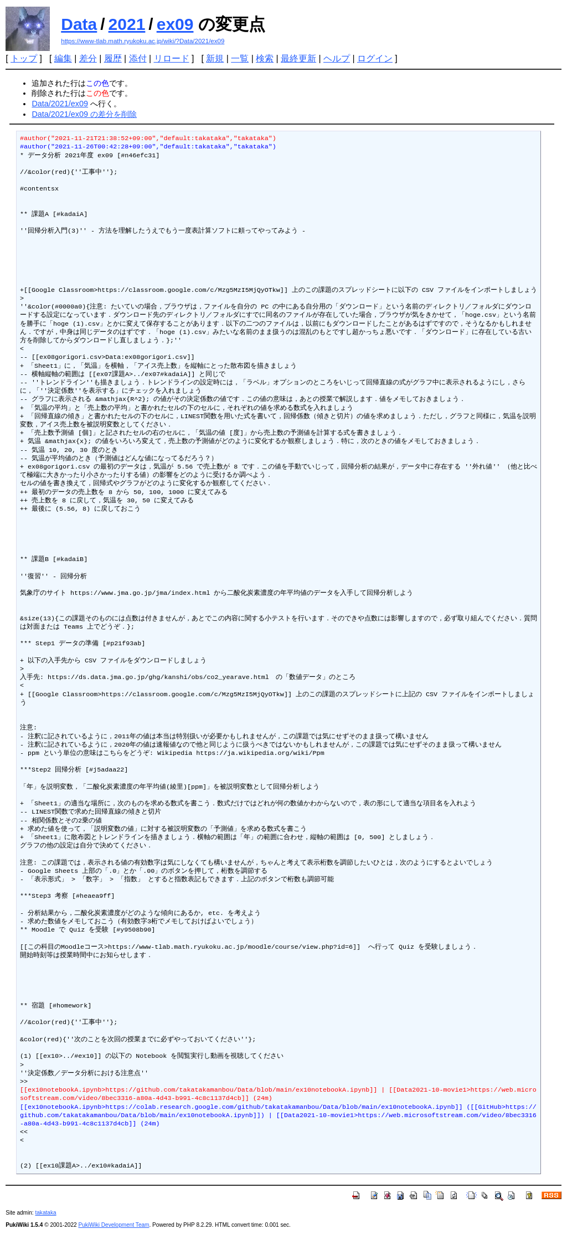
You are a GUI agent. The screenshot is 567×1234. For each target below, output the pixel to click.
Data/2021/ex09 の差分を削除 (84, 114)
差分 (88, 58)
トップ (24, 58)
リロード (171, 58)
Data (79, 24)
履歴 (113, 58)
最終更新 (298, 58)
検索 (265, 58)
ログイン (375, 58)
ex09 (175, 24)
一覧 (240, 58)
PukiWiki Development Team (113, 1225)
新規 (215, 58)
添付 (138, 58)
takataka (45, 1213)
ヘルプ (336, 58)
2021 (127, 24)
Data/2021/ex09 (60, 103)
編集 (63, 58)
